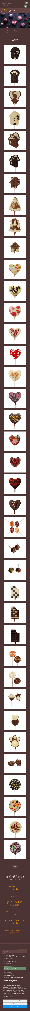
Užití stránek (7, 972)
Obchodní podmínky (9, 975)
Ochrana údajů (8, 974)
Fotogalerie (17, 31)
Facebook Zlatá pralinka (11, 977)
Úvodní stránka (8, 31)
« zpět (15, 866)
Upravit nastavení (15, 1000)
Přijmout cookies (15, 1006)
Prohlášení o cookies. (8, 996)
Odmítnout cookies (15, 1003)
